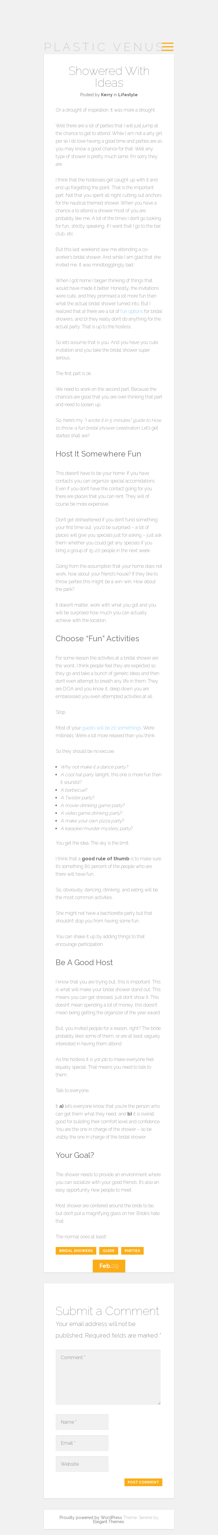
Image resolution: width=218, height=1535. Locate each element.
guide (109, 1251)
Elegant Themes (108, 1521)
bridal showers (76, 1251)
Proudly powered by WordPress (91, 1517)
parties (132, 1251)
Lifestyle (128, 94)
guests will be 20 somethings (111, 728)
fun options (132, 311)
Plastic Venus (104, 47)
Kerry (107, 94)
